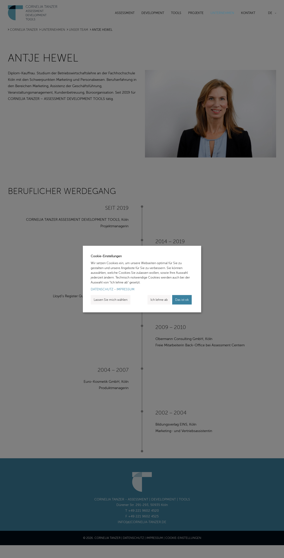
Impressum (126, 289)
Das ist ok (182, 300)
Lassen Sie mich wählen (110, 300)
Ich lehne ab (159, 300)
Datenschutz (102, 289)
